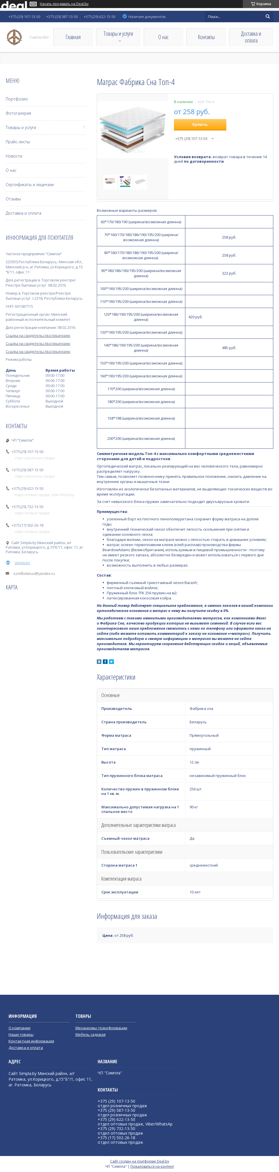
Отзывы (13, 199)
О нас (163, 37)
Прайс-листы (18, 141)
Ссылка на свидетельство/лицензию (38, 335)
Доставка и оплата (251, 37)
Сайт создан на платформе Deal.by (139, 1161)
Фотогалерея (18, 113)
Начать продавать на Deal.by (64, 4)
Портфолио (17, 99)
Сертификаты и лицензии (30, 184)
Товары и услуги (118, 33)
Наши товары (21, 1034)
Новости (14, 156)
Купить (200, 124)
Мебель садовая (90, 1034)
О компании (19, 1027)
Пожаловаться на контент (152, 1166)
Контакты (206, 37)
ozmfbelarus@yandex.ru (34, 573)
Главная (73, 37)
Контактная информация (31, 1041)
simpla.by (22, 562)
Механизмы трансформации (101, 1027)
